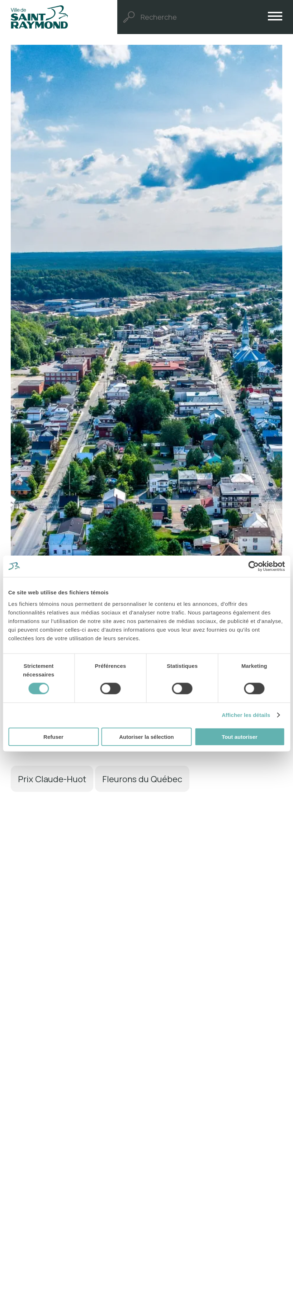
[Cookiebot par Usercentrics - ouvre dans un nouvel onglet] (253, 566)
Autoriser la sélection (146, 736)
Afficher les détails (246, 715)
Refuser (53, 736)
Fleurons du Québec (142, 779)
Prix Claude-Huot (52, 779)
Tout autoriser (239, 736)
